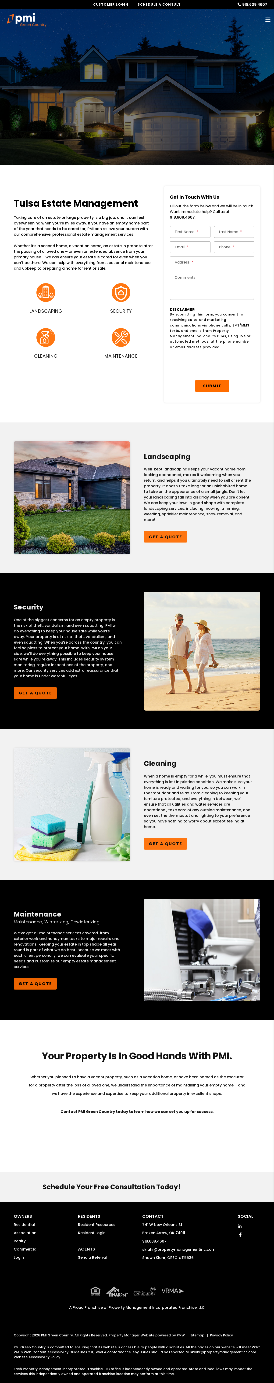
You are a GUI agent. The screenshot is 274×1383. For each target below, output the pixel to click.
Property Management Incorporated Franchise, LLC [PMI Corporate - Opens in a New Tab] (157, 1307)
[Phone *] (234, 247)
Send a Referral (92, 1257)
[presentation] (205, 365)
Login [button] (19, 1257)
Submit (212, 386)
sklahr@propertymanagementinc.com (178, 1249)
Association (25, 1233)
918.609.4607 (254, 4)
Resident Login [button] (92, 1233)
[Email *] (190, 247)
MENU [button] (267, 20)
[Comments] (212, 286)
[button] (240, 1226)
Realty (20, 1241)
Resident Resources (96, 1224)
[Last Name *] (234, 232)
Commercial (25, 1249)
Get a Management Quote (137, 115)
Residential (24, 1224)
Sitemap (197, 1335)
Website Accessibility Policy (37, 1357)
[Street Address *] (212, 262)
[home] (26, 20)
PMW (181, 1335)
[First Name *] (190, 232)
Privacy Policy (221, 1335)
